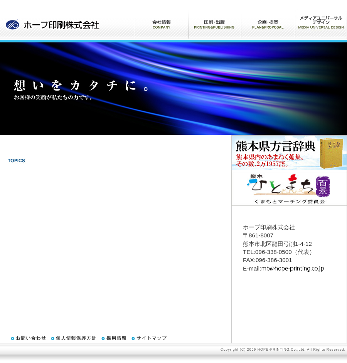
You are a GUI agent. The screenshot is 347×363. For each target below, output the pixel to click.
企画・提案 (268, 19)
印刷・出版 (214, 19)
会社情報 (161, 19)
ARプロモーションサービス (321, 19)
